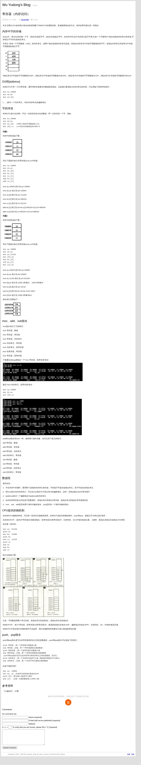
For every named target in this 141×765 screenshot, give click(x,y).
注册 (128, 757)
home (35, 5)
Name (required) (35, 717)
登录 (132, 757)
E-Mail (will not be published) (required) (44, 720)
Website (32, 724)
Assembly (25, 20)
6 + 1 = (5, 727)
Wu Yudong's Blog (16, 5)
